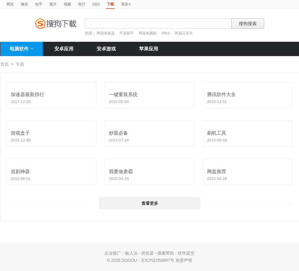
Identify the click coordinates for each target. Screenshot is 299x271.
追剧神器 (20, 171)
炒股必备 (118, 133)
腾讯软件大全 (221, 94)
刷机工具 (216, 133)
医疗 (81, 4)
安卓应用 (63, 48)
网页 (10, 4)
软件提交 (186, 253)
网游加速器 (106, 33)
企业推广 (112, 253)
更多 (126, 3)
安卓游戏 (106, 48)
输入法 (131, 253)
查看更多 (149, 203)
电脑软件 (22, 48)
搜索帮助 (165, 253)
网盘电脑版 (148, 33)
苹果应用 (148, 48)
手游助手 (127, 33)
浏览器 (147, 253)
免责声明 (183, 260)
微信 (24, 4)
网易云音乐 (184, 33)
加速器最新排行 (27, 94)
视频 (67, 4)
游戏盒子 (20, 133)
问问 (96, 4)
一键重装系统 (123, 94)
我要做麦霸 (121, 171)
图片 (53, 4)
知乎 (38, 4)
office (166, 33)
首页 (4, 64)
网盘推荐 (216, 171)
